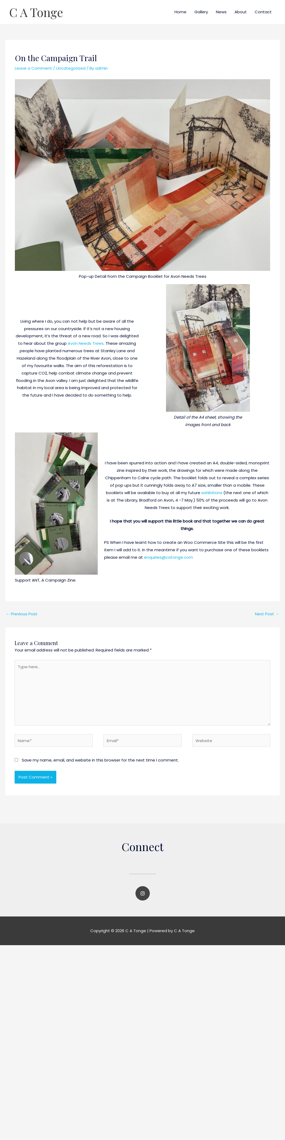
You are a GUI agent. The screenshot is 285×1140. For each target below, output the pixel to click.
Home (180, 12)
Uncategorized (71, 68)
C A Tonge (36, 12)
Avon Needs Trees (86, 343)
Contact (263, 12)
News (221, 12)
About (241, 12)
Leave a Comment (33, 68)
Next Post (267, 614)
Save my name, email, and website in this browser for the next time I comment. (100, 760)
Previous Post (21, 614)
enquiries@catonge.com (168, 557)
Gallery (201, 12)
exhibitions (211, 492)
